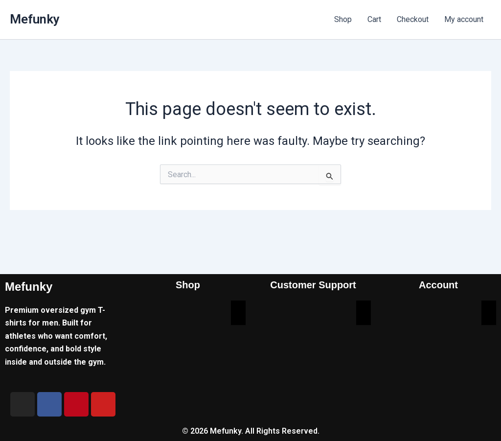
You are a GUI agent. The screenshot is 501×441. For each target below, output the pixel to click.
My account (463, 19)
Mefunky (35, 19)
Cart (374, 19)
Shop (343, 19)
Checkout (413, 19)
